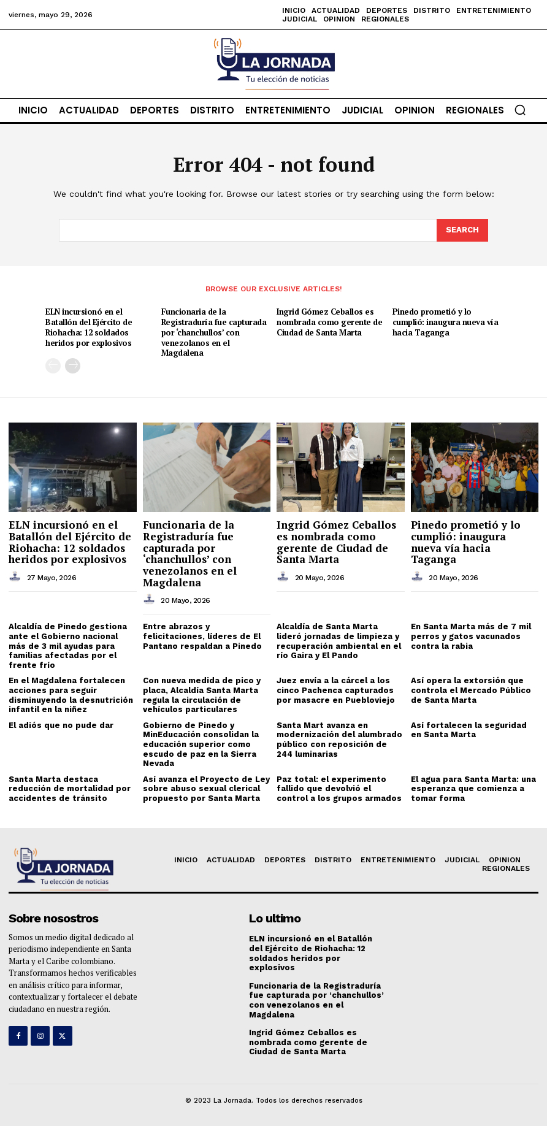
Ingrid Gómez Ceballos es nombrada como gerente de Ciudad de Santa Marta (329, 322)
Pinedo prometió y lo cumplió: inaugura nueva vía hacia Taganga (445, 322)
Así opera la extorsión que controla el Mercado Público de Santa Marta (471, 690)
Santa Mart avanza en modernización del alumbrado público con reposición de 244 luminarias (339, 740)
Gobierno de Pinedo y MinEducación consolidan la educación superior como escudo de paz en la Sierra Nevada (201, 744)
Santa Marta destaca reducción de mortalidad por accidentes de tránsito (70, 789)
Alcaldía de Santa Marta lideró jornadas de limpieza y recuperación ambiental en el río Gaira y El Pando (339, 641)
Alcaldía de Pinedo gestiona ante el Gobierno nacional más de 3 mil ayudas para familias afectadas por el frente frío (68, 645)
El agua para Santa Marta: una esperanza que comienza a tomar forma (473, 789)
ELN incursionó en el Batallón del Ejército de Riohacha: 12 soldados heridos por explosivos (88, 327)
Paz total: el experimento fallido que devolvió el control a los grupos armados (339, 789)
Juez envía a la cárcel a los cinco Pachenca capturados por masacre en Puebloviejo (336, 690)
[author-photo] (17, 577)
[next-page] (72, 365)
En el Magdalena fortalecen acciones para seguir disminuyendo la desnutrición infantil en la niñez (71, 695)
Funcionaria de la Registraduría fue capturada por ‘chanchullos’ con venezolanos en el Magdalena (214, 332)
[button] (520, 110)
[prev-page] (53, 365)
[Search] (462, 230)
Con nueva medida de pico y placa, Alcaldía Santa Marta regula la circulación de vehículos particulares (202, 695)
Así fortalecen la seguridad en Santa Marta (469, 730)
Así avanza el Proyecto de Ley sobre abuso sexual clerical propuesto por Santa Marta (206, 789)
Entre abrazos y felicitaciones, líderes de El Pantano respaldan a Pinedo (202, 636)
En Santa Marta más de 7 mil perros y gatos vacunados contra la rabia (471, 636)
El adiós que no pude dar (61, 725)
